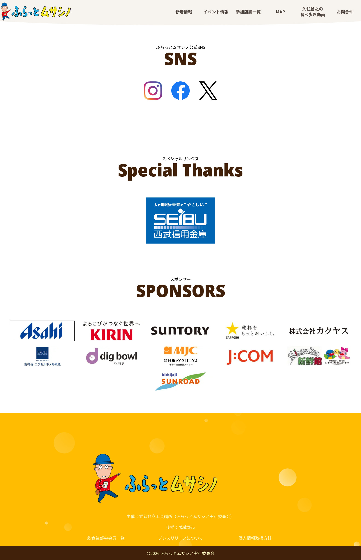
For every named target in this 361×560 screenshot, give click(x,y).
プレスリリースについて (180, 538)
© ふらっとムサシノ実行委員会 (180, 553)
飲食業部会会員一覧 (106, 538)
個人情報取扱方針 (255, 538)
